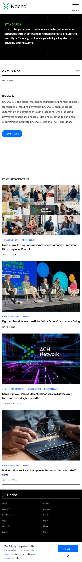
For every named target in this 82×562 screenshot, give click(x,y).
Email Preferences (9, 515)
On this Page (11, 71)
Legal (4, 520)
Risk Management (12, 316)
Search (5, 532)
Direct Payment (11, 240)
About (4, 503)
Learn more (12, 133)
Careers (46, 503)
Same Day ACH (34, 389)
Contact (46, 509)
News (45, 526)
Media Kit (6, 526)
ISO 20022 (7, 80)
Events (46, 515)
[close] (68, 557)
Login (45, 520)
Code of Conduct (9, 509)
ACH (5, 389)
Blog (26, 316)
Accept (68, 548)
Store (45, 532)
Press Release (28, 240)
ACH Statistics (17, 389)
